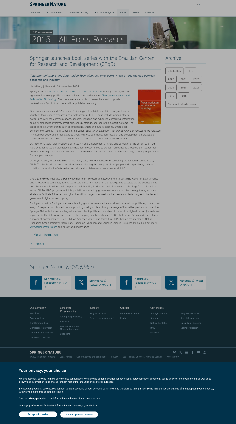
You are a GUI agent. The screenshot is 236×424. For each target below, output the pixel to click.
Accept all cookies (37, 414)
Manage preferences (31, 405)
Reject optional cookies (79, 414)
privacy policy (35, 398)
